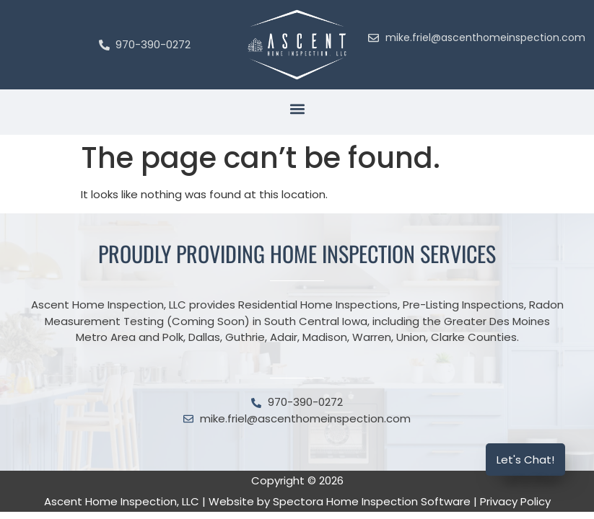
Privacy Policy (515, 501)
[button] (297, 108)
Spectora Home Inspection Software (372, 501)
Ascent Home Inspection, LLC (121, 501)
